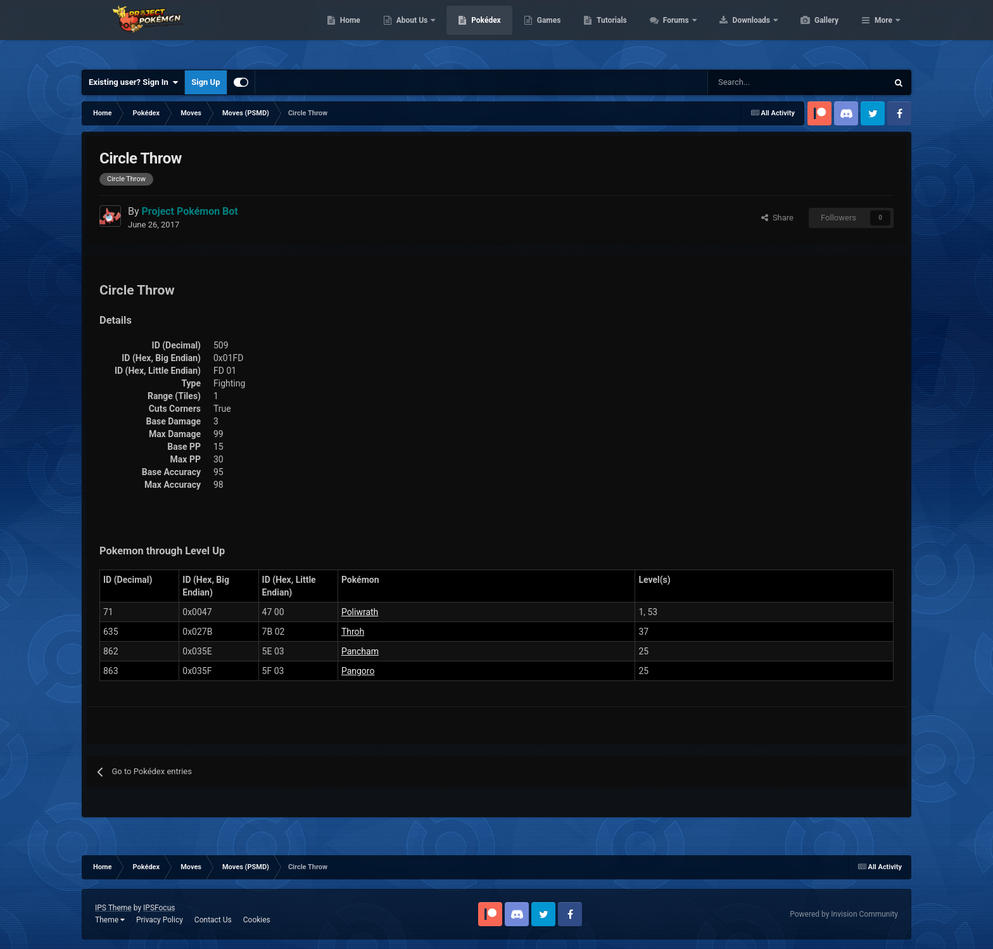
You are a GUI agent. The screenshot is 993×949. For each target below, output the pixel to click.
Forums (737, 31)
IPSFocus (159, 907)
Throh (352, 632)
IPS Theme (113, 907)
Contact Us (213, 919)
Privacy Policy (159, 919)
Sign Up (205, 82)
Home (410, 31)
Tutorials (671, 31)
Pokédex (546, 31)
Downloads (812, 31)
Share (777, 217)
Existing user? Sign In (133, 82)
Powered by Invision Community (844, 914)
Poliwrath (359, 612)
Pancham (360, 651)
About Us (472, 31)
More (883, 31)
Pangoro (358, 671)
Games (609, 31)
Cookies (256, 919)
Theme (110, 919)
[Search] (752, 82)
